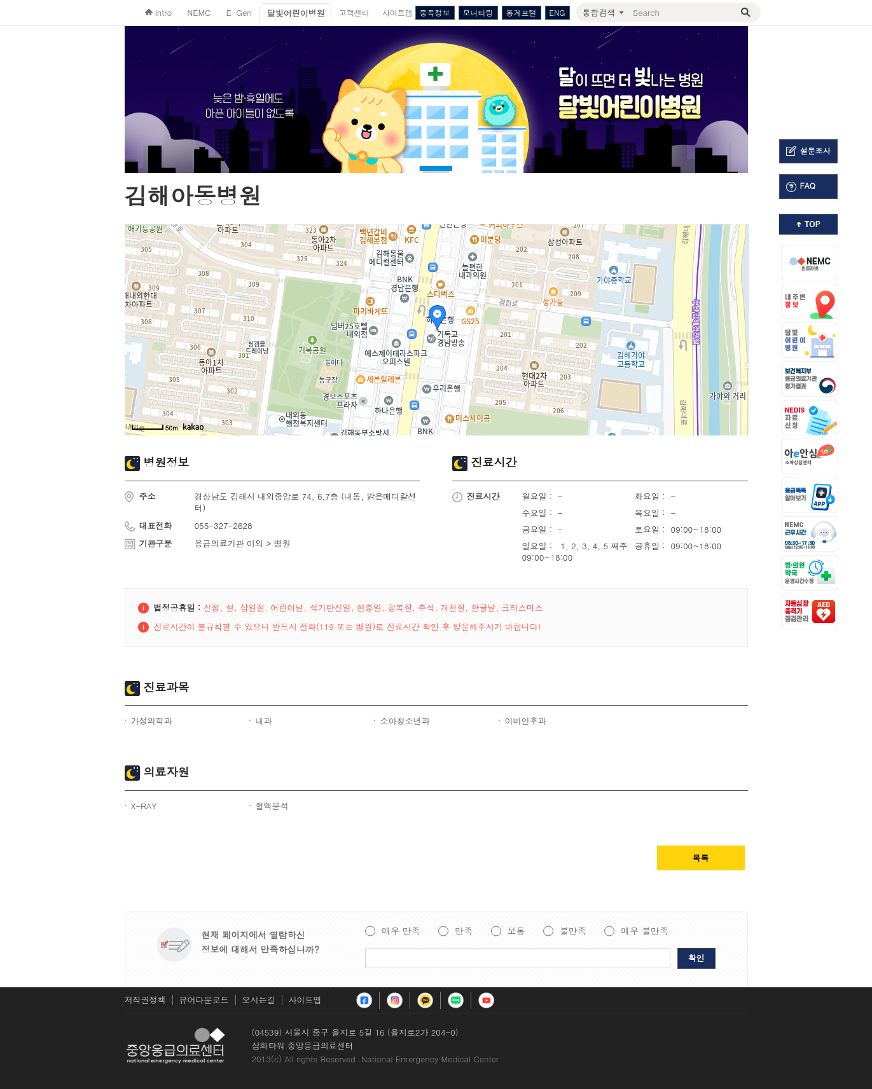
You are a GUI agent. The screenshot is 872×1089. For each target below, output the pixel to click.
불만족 (573, 931)
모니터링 (478, 12)
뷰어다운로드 (204, 1000)
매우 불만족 (644, 931)
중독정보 (435, 12)
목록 (701, 858)
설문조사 (808, 150)
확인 (696, 958)
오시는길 (258, 1000)
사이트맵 (305, 1000)
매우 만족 (401, 931)
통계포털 (521, 12)
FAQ (800, 185)
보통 (516, 931)
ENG (557, 12)
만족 (464, 931)
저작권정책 (145, 1000)
